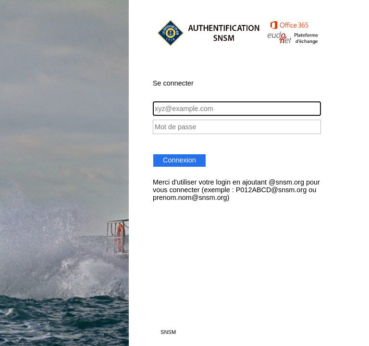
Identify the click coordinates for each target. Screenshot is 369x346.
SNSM (168, 332)
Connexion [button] (179, 160)
